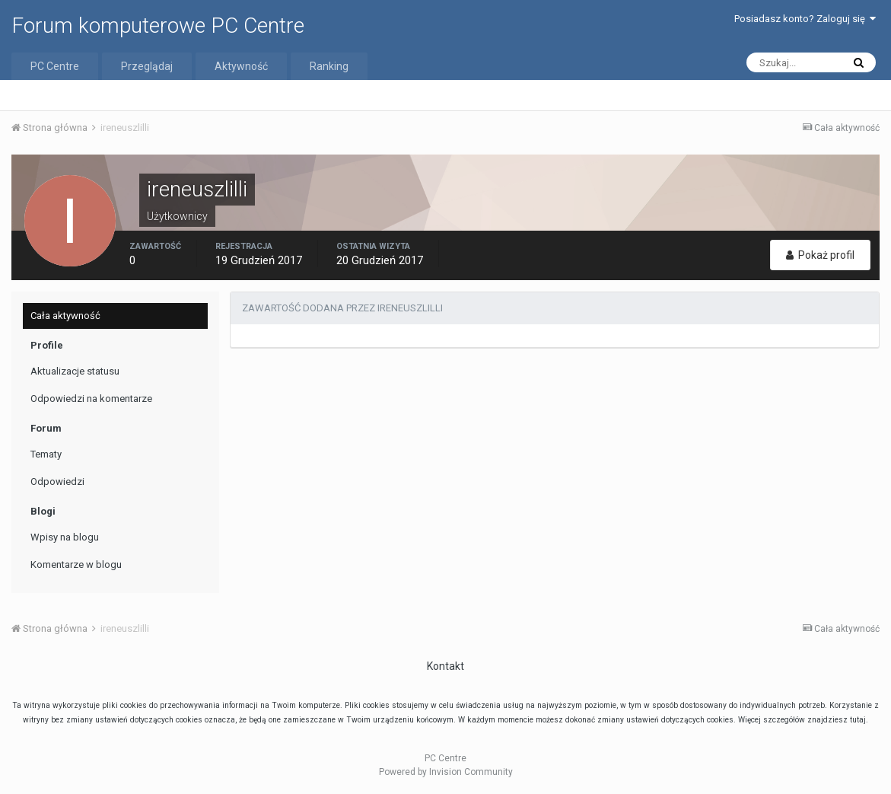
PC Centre (54, 66)
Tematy (46, 454)
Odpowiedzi (57, 481)
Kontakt (445, 666)
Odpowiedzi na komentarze (91, 398)
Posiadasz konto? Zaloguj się (805, 18)
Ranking (329, 66)
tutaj (858, 720)
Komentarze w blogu (76, 564)
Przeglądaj (147, 66)
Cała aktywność (65, 315)
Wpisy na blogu (64, 537)
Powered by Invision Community (446, 772)
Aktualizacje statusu (74, 371)
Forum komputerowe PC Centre (157, 25)
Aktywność (241, 66)
